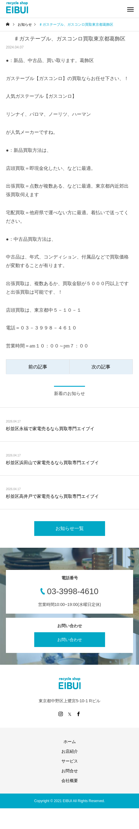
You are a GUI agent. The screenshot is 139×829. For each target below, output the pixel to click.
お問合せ (69, 770)
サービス (69, 761)
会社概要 (69, 780)
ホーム (69, 741)
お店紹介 (69, 751)
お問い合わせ (69, 639)
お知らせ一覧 (69, 528)
